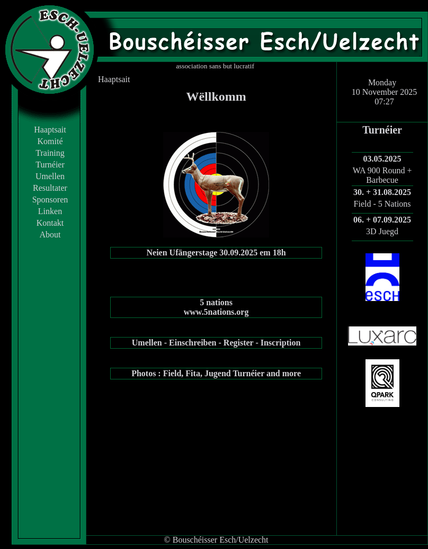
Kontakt (50, 222)
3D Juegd (382, 231)
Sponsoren (50, 199)
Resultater (50, 187)
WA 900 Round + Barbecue (382, 175)
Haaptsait (50, 129)
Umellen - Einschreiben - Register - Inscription (216, 342)
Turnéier (50, 164)
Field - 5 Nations (382, 203)
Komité (50, 141)
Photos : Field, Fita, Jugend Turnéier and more (216, 373)
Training (50, 152)
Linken (50, 211)
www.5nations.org (216, 311)
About (50, 234)
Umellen (50, 176)
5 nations (216, 302)
